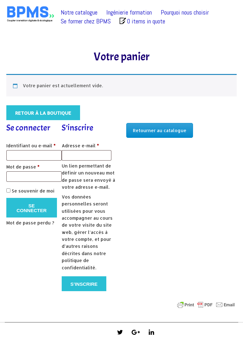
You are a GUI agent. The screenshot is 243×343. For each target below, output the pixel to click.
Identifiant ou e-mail (34, 144)
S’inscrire (84, 284)
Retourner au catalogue (159, 130)
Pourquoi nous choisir (185, 12)
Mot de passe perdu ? (30, 222)
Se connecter (31, 208)
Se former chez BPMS (86, 21)
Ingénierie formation (129, 12)
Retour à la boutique (43, 113)
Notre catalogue (79, 12)
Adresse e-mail (89, 144)
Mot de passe (34, 165)
